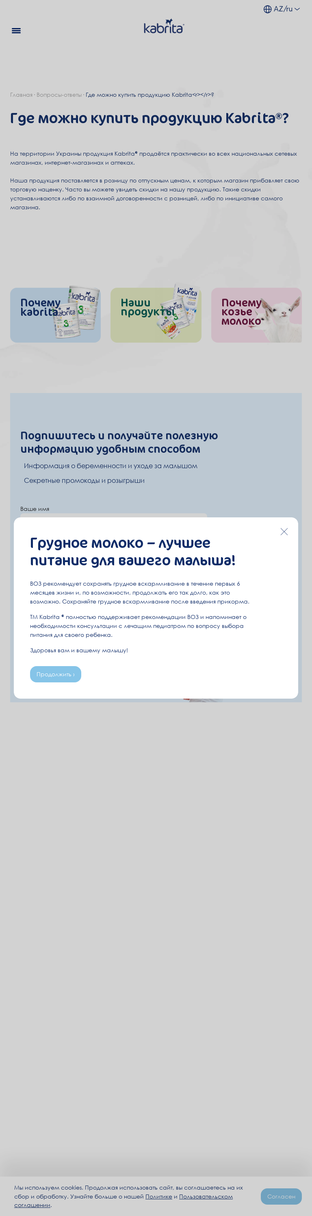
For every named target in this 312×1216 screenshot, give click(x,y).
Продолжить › (56, 674)
